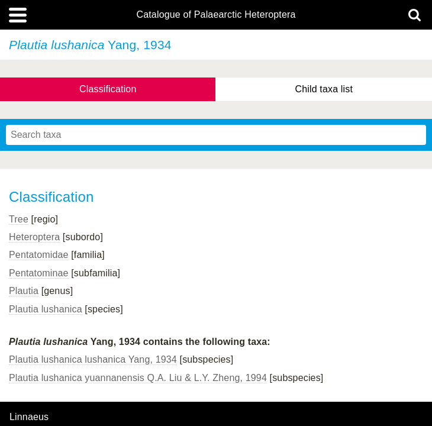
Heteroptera (34, 237)
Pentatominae (39, 273)
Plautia (23, 291)
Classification (108, 89)
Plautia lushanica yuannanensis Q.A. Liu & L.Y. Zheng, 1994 (138, 378)
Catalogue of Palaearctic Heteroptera (215, 15)
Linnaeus (29, 417)
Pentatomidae (39, 255)
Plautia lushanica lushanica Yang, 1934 (93, 359)
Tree (18, 219)
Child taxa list (324, 89)
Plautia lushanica (45, 309)
